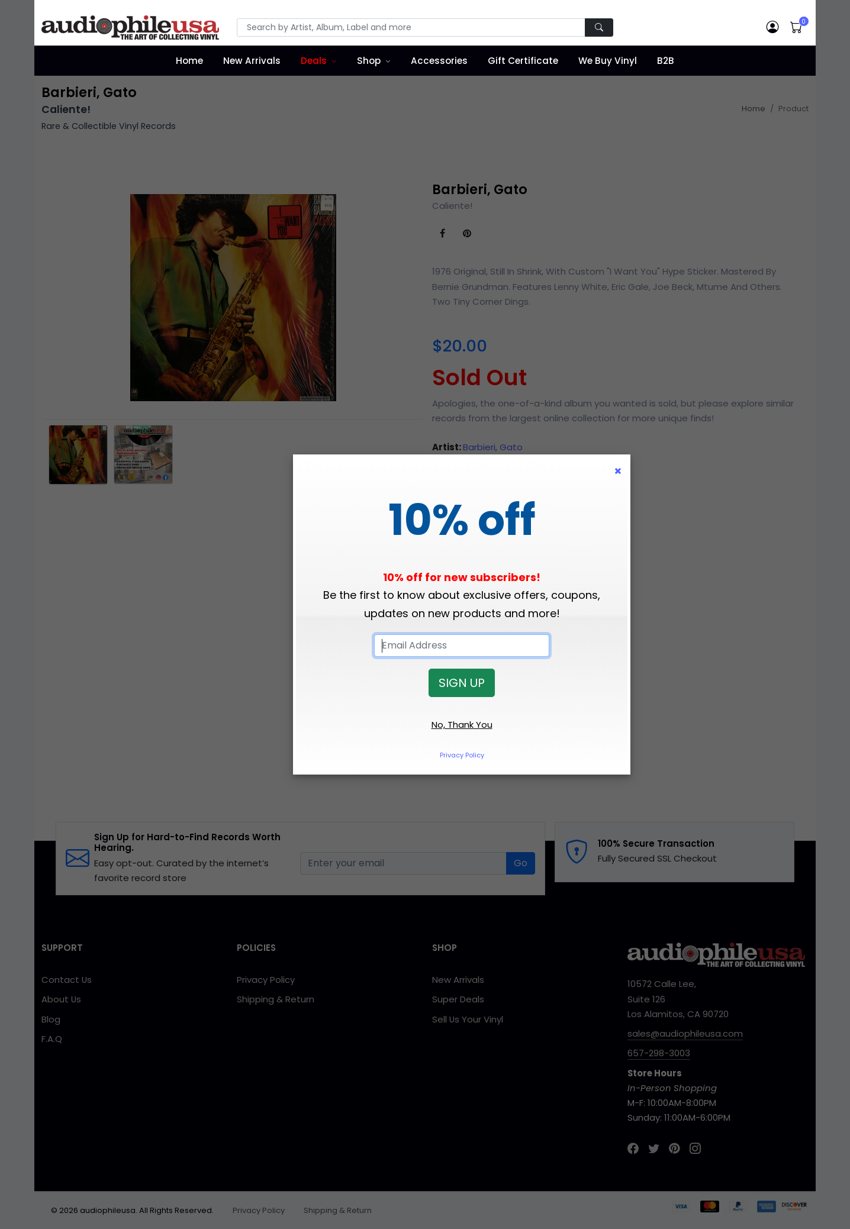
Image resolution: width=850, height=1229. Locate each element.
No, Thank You (462, 724)
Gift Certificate (523, 60)
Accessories (439, 60)
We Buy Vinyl (607, 60)
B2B (665, 60)
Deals (314, 60)
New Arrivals (252, 60)
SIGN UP (462, 683)
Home (189, 60)
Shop (369, 60)
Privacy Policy (462, 755)
